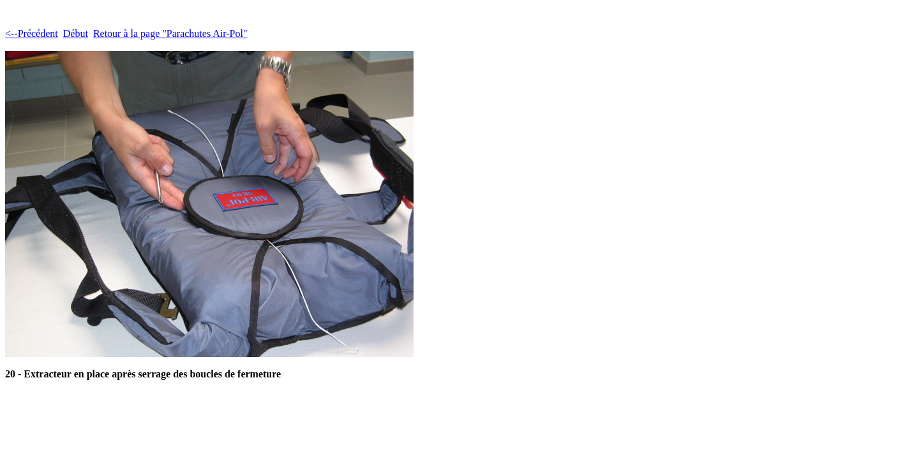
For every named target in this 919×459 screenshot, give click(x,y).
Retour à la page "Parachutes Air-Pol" (170, 33)
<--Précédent (31, 33)
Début (75, 33)
